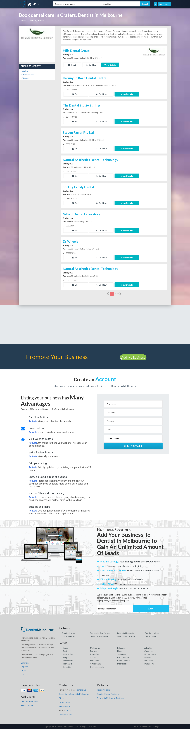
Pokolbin (67, 667)
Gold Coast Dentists (126, 636)
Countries (25, 663)
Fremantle (67, 664)
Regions (24, 666)
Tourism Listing (68, 633)
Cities (23, 670)
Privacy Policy (65, 714)
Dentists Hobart (152, 633)
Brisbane (121, 648)
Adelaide (148, 648)
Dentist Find (150, 636)
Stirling (24, 71)
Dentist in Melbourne (99, 636)
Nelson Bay (68, 654)
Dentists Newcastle (125, 633)
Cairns (93, 657)
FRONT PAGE (27, 705)
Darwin (93, 651)
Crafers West (27, 74)
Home (23, 20)
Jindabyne (121, 654)
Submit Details (133, 446)
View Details (110, 65)
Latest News (64, 702)
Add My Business (133, 357)
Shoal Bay (94, 660)
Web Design (64, 706)
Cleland (24, 78)
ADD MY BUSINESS (29, 701)
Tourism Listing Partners (100, 633)
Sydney (66, 648)
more (118, 293)
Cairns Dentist (68, 636)
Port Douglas (123, 657)
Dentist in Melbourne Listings (146, 726)
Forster (147, 657)
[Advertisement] (95, 324)
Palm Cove (149, 664)
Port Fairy (148, 660)
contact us (81, 690)
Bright (66, 657)
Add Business (164, 4)
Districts (25, 674)
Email (72, 65)
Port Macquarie (97, 667)
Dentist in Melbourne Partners (110, 698)
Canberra (148, 651)
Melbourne (95, 648)
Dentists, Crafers (36, 20)
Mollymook (122, 664)
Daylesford (68, 660)
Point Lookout (123, 660)
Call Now (91, 65)
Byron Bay (94, 654)
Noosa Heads (150, 654)
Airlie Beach (95, 664)
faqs (69, 710)
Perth (65, 651)
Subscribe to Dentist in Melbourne (74, 694)
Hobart (120, 651)
